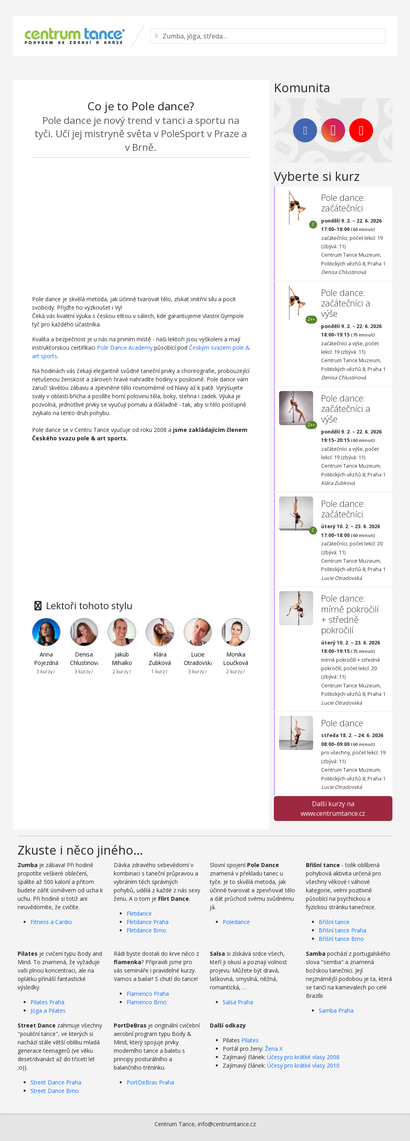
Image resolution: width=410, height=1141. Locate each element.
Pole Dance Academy (125, 347)
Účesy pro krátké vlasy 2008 (303, 1057)
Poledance (236, 922)
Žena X (274, 1048)
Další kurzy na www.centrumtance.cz (333, 808)
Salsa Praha (238, 1002)
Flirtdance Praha (148, 922)
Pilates (250, 1040)
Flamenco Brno (147, 1002)
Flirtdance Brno (146, 930)
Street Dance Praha (55, 1082)
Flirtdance (139, 913)
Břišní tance (334, 922)
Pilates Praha (47, 1002)
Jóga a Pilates (48, 1010)
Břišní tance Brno (341, 938)
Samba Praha (336, 1010)
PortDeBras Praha (150, 1082)
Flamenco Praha (148, 993)
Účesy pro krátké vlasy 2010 (303, 1065)
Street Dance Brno (54, 1090)
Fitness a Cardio (51, 922)
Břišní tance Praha (342, 930)
